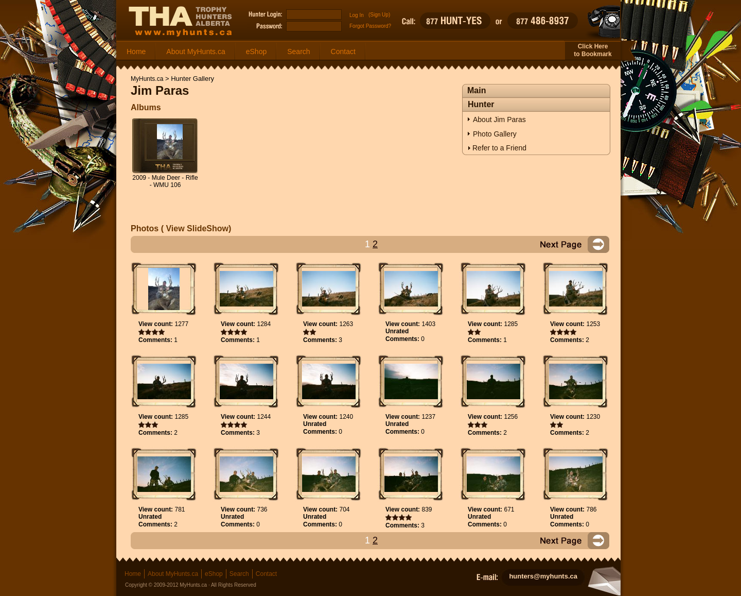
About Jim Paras (499, 119)
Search (298, 51)
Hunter (481, 104)
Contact (343, 51)
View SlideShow (196, 228)
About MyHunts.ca (195, 51)
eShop (256, 51)
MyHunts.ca (147, 78)
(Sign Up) (379, 15)
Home (136, 51)
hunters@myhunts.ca (543, 576)
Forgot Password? (370, 26)
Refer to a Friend (499, 148)
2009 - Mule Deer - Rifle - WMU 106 (165, 181)
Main (476, 90)
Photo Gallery (495, 134)
